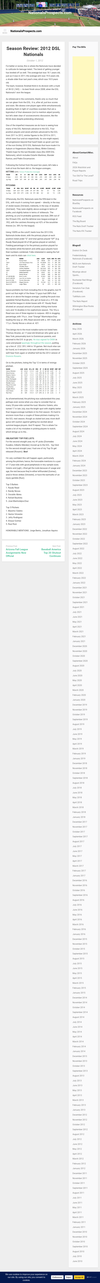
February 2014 (79, 1046)
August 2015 (78, 958)
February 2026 (79, 343)
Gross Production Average (29, 172)
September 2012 (80, 1129)
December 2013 (80, 1056)
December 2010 (80, 1232)
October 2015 (79, 949)
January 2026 (79, 348)
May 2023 (77, 504)
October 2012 (79, 1124)
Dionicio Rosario (13, 356)
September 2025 (80, 368)
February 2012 (79, 1163)
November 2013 (80, 1061)
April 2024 (77, 451)
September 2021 (80, 602)
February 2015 (79, 988)
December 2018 (80, 763)
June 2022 (77, 558)
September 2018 (80, 778)
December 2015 (80, 939)
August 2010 (78, 1251)
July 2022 (77, 553)
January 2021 (79, 641)
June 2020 (77, 675)
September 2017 (80, 836)
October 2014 (79, 1007)
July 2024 (77, 436)
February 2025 (79, 402)
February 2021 (79, 636)
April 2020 (77, 685)
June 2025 (77, 382)
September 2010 (80, 1246)
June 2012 (77, 1144)
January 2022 (79, 583)
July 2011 (77, 1198)
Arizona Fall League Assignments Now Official (17, 552)
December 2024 (80, 412)
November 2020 (80, 651)
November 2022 (80, 534)
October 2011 (79, 1183)
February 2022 (79, 578)
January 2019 (79, 758)
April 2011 (77, 1212)
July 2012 (77, 1139)
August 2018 (78, 783)
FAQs (75, 162)
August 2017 (78, 841)
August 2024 (78, 431)
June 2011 (77, 1202)
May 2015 (77, 973)
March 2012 (78, 1158)
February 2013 (79, 1105)
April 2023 (77, 509)
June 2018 (77, 792)
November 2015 (80, 944)
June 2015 (77, 968)
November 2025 (80, 358)
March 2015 (78, 983)
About (75, 157)
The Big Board (79, 221)
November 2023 (80, 475)
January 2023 (79, 524)
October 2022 (79, 539)
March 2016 (78, 924)
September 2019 (80, 719)
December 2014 (80, 997)
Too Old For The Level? (83, 175)
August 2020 (78, 665)
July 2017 (77, 846)
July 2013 (77, 1080)
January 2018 (79, 817)
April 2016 (77, 919)
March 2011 (78, 1217)
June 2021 (77, 617)
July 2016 (77, 905)
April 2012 (77, 1154)
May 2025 (77, 387)
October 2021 (79, 597)
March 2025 (78, 397)
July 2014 (77, 1022)
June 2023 (77, 500)
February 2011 (79, 1222)
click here (31, 255)
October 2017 (79, 832)
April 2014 (77, 1036)
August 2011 (78, 1193)
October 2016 (79, 890)
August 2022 (78, 548)
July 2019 (77, 729)
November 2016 (80, 885)
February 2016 (79, 929)
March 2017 (78, 866)
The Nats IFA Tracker (82, 231)
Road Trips (77, 180)
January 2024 (79, 465)
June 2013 (77, 1085)
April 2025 (77, 392)
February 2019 (79, 753)
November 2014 (80, 1002)
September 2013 (80, 1071)
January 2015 (79, 993)
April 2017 (77, 861)
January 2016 (79, 934)
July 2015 (77, 963)
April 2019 (77, 744)
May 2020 (77, 680)
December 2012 (80, 1115)
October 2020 (79, 656)
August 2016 (78, 900)
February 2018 (79, 812)
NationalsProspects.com (50, 12)
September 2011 (80, 1188)
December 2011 (80, 1173)
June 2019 (77, 734)
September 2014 (80, 1012)
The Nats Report (80, 301)
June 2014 (77, 1027)
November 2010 (80, 1237)
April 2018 (77, 802)
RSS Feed (77, 216)
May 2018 (77, 797)
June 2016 (77, 910)
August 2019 (78, 724)
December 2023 (80, 470)
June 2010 (77, 1261)
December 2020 (80, 646)
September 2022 (80, 543)
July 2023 (77, 495)
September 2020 (80, 661)
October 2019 (79, 714)
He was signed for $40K (44, 339)
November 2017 (80, 827)
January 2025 (79, 407)
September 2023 (80, 485)
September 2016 (80, 895)
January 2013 (79, 1110)
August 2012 (78, 1134)
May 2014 (77, 1032)
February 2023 (79, 519)
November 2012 (80, 1120)
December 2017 (80, 822)
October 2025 (79, 363)
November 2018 (80, 768)
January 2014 (79, 1051)
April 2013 (77, 1095)
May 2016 (77, 914)
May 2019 (77, 739)
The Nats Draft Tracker (83, 226)
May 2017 (77, 856)
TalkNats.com (79, 296)
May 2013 (77, 1090)
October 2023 (79, 480)
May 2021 (77, 622)
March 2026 (78, 339)
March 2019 (78, 748)
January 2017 (79, 875)
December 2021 (80, 587)
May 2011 (77, 1207)
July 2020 (77, 670)
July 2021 (77, 612)
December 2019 (80, 705)
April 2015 (77, 978)
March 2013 (78, 1100)
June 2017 (77, 851)
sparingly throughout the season (36, 343)
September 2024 (80, 426)
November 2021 (80, 592)
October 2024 (79, 422)
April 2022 (77, 568)
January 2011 (79, 1227)
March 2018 (78, 807)
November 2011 (80, 1178)
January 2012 (79, 1168)
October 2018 (79, 773)
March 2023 (78, 514)
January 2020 (79, 700)
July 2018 (77, 788)
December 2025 (80, 353)
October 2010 (79, 1241)
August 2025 (78, 373)
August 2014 (78, 1017)
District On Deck (80, 250)
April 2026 (77, 334)
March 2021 (78, 631)
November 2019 (80, 709)
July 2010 (77, 1256)
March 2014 (78, 1041)
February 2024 (79, 460)
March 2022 (78, 573)
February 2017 (79, 870)
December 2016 (80, 880)
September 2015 (80, 953)
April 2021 (77, 627)
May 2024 (77, 446)
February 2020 (79, 695)
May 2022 (77, 563)
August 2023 (78, 490)
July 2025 (77, 378)
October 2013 (79, 1066)
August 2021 (78, 607)
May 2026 (77, 329)
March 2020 (78, 690)
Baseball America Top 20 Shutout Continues (51, 552)
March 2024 (78, 456)
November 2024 (80, 417)
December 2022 (80, 529)
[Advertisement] (83, 95)
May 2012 (77, 1149)
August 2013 (78, 1075)
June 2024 (77, 441)
